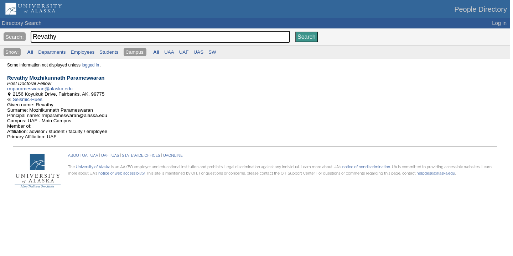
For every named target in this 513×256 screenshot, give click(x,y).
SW (212, 52)
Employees (82, 52)
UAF (184, 52)
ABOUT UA (78, 155)
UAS (198, 52)
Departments (52, 52)
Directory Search (22, 23)
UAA (169, 52)
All (30, 52)
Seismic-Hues (27, 99)
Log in (499, 23)
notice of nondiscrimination (366, 167)
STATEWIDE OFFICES (141, 155)
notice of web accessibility (121, 173)
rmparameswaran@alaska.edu (40, 88)
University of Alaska (93, 167)
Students (108, 52)
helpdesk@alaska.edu (435, 173)
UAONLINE (173, 155)
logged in (90, 65)
